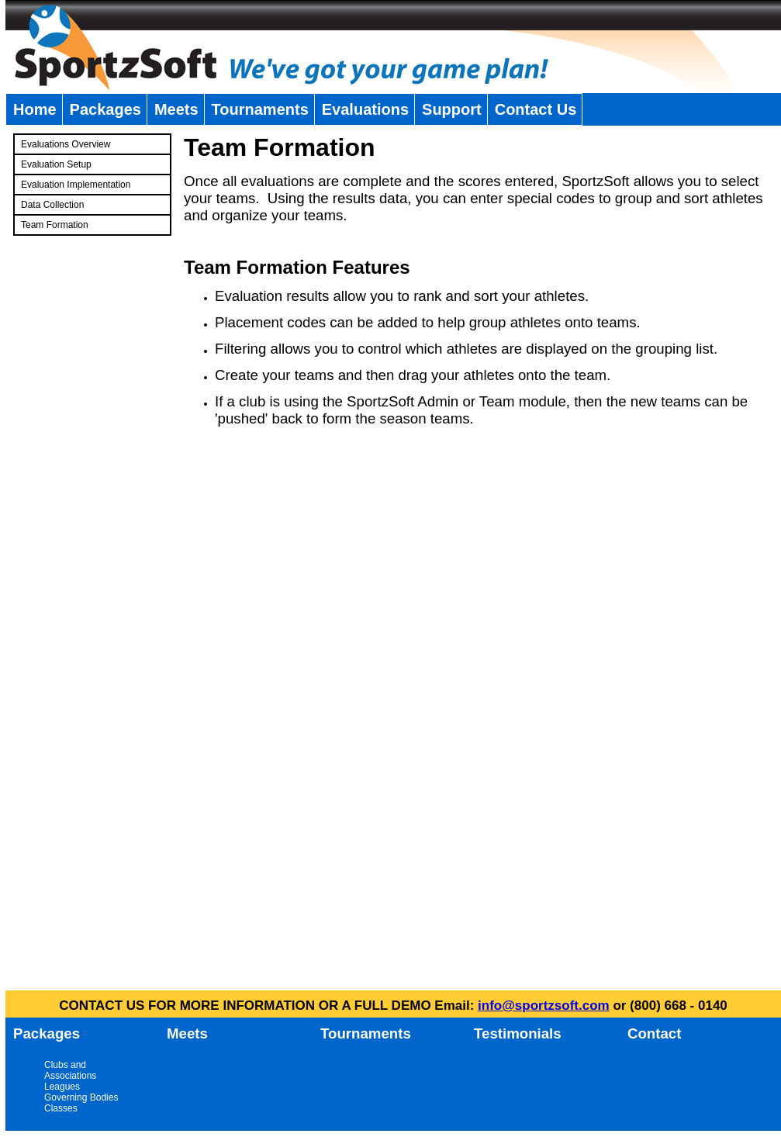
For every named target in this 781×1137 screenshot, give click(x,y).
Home (35, 109)
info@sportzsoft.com (544, 1005)
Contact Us (536, 109)
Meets (176, 109)
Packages (105, 109)
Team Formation (54, 224)
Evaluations (365, 109)
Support (452, 109)
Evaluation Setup (56, 164)
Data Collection (52, 204)
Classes (61, 1108)
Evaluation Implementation (75, 184)
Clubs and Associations (70, 1070)
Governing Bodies (81, 1097)
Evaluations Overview (65, 144)
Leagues (62, 1086)
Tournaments (260, 109)
